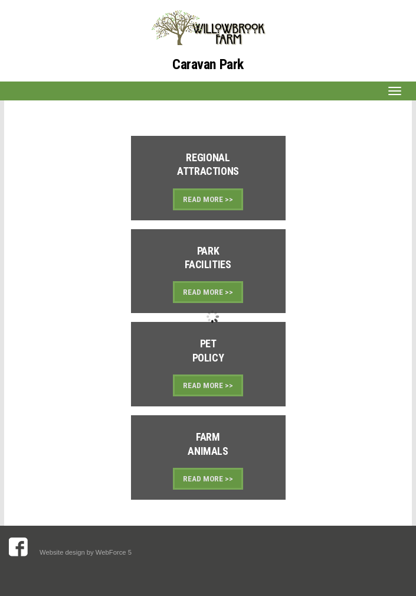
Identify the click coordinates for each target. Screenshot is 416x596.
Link (208, 178)
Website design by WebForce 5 (86, 552)
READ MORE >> (208, 199)
